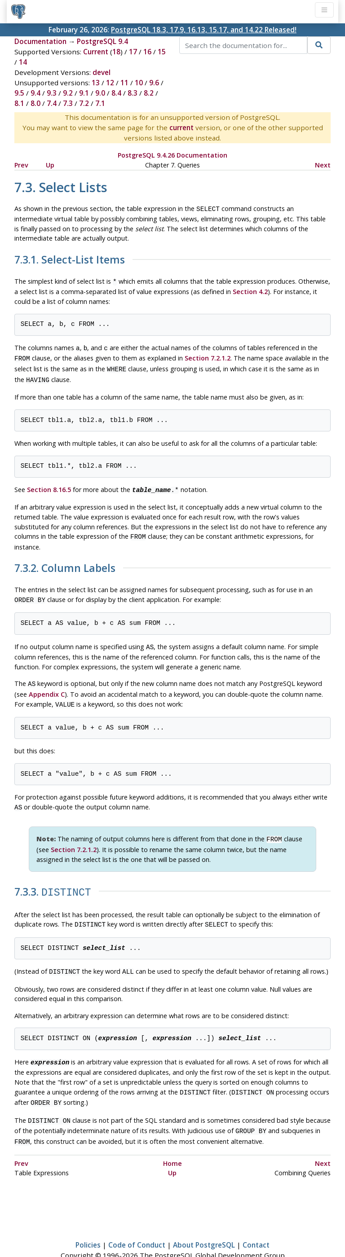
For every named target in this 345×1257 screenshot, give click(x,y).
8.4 (116, 92)
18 (116, 51)
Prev (21, 165)
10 (139, 82)
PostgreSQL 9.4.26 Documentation (172, 155)
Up (50, 165)
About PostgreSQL (204, 1223)
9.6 (154, 82)
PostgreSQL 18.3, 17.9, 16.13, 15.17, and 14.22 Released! (203, 29)
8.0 (35, 103)
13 (96, 82)
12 (110, 82)
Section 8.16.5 (49, 484)
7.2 (84, 103)
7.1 (100, 103)
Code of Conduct (136, 1223)
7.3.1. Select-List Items (69, 259)
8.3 (132, 92)
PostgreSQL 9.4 (102, 41)
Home (172, 1142)
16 (147, 51)
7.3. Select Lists (60, 187)
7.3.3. (52, 879)
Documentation (40, 41)
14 (23, 61)
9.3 (52, 92)
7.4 (52, 103)
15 (162, 51)
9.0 (100, 92)
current (181, 127)
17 (133, 51)
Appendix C (47, 684)
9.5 (19, 92)
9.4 (35, 92)
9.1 (84, 92)
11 (124, 82)
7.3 (68, 103)
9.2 (68, 92)
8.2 (149, 92)
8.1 (19, 103)
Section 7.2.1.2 (207, 355)
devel (102, 72)
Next (323, 165)
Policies (88, 1223)
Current (95, 51)
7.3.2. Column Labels (64, 561)
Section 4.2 (250, 290)
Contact (256, 1223)
